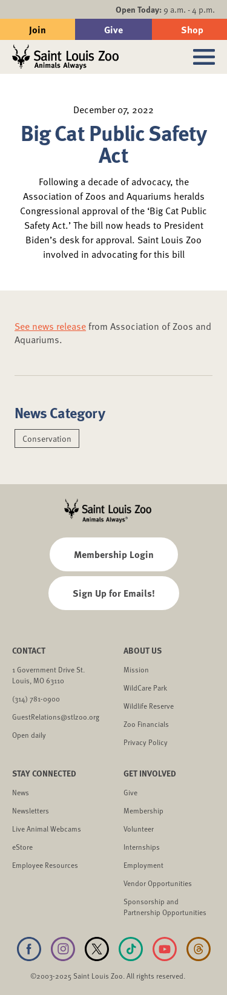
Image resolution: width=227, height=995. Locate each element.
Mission (136, 669)
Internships (141, 846)
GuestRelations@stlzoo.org (55, 716)
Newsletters (30, 810)
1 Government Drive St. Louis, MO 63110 (48, 675)
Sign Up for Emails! (114, 593)
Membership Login (114, 554)
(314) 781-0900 (36, 698)
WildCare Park (145, 687)
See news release (50, 326)
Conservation (46, 438)
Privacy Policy (145, 742)
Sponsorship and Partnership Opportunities (164, 907)
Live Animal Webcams (46, 828)
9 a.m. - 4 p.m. (165, 9)
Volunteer (138, 828)
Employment (143, 864)
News (20, 792)
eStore (22, 846)
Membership (143, 810)
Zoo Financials (146, 723)
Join (37, 29)
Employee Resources (45, 864)
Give (113, 29)
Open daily (29, 734)
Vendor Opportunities (157, 883)
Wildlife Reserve (148, 705)
